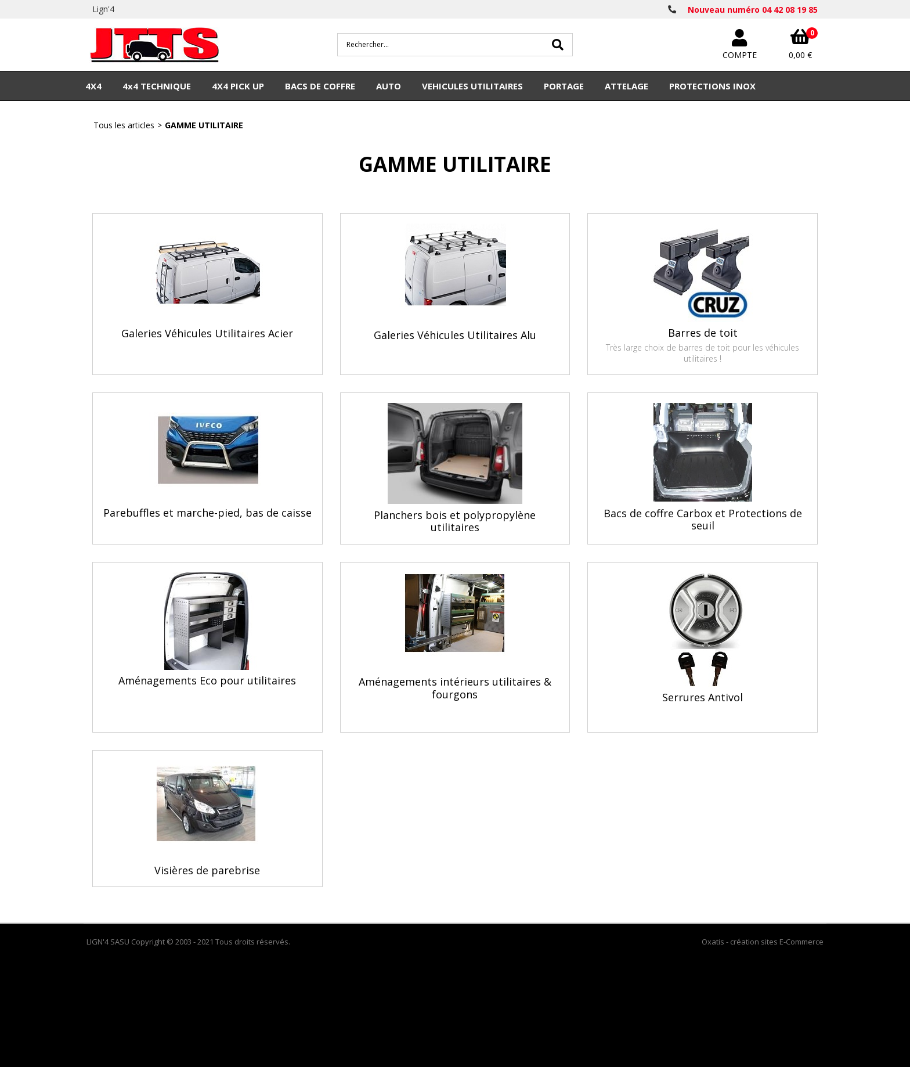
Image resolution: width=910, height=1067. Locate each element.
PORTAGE (564, 86)
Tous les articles (123, 125)
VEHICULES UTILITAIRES (472, 86)
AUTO (388, 86)
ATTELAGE (626, 86)
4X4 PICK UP (238, 86)
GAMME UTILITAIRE (204, 125)
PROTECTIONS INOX (712, 86)
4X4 (93, 86)
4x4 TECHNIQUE (156, 86)
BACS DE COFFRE (320, 86)
